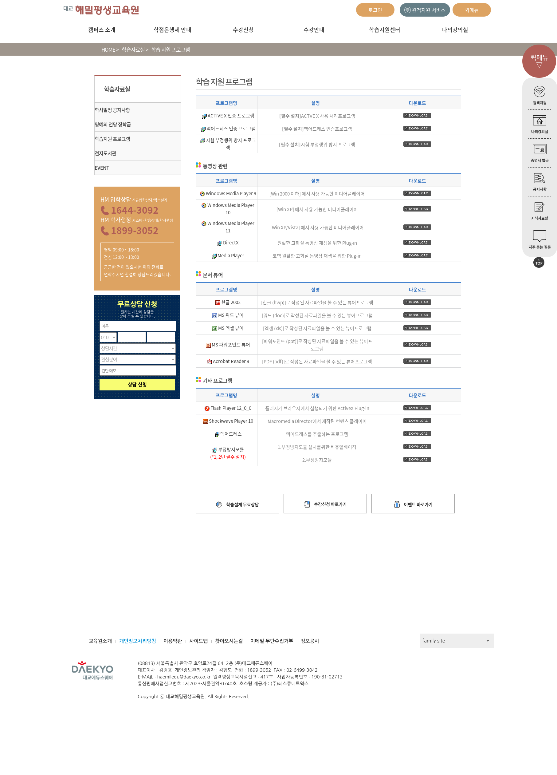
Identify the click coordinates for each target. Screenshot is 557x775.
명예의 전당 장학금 (113, 124)
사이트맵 (198, 641)
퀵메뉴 (472, 10)
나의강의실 (455, 30)
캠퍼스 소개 (102, 30)
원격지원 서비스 (424, 10)
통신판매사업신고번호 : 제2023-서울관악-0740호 (187, 683)
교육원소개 (100, 641)
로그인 (375, 10)
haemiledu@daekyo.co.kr (184, 676)
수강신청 (243, 30)
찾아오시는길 (229, 641)
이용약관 (172, 641)
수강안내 (314, 30)
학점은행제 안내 (172, 30)
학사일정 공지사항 (112, 109)
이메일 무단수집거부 (271, 641)
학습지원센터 (384, 30)
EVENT (102, 167)
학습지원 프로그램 (112, 138)
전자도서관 (105, 153)
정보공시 (309, 641)
